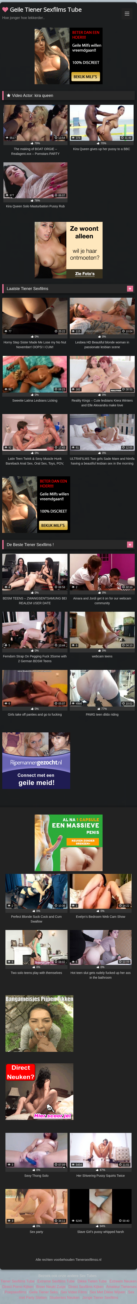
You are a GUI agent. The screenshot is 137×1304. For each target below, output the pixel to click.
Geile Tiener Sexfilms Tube (42, 9)
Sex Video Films (74, 1292)
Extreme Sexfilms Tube (56, 1281)
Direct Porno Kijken (17, 1287)
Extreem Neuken (123, 1281)
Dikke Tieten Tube (91, 1281)
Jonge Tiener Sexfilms (100, 1297)
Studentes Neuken (64, 1297)
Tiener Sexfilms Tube (17, 1281)
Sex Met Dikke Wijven (107, 1292)
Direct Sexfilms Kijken (85, 1287)
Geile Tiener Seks (43, 1292)
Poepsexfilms (15, 1292)
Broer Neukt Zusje (50, 1287)
